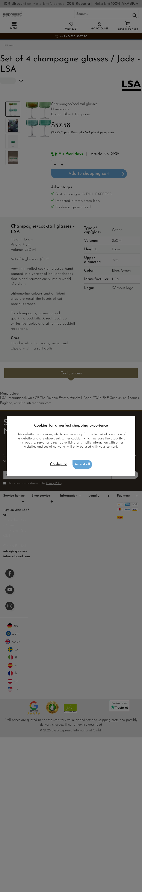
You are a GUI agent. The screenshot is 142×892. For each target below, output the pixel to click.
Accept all (82, 464)
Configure (58, 464)
